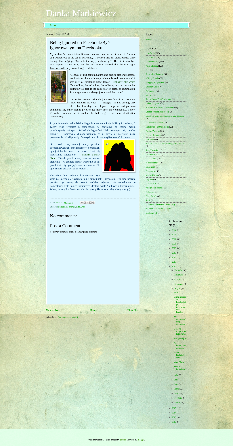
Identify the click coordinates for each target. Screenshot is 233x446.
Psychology (150, 91)
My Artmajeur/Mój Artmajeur (179, 321)
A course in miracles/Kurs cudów (160, 108)
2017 (174, 262)
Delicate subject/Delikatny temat (180, 331)
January (177, 402)
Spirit (148, 200)
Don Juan (150, 139)
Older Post (133, 310)
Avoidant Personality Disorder (158, 208)
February (178, 398)
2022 (174, 239)
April (177, 389)
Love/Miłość (151, 158)
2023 (174, 234)
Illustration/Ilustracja (154, 74)
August (177, 288)
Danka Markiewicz (81, 13)
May (176, 384)
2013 (174, 417)
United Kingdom (153, 103)
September (179, 284)
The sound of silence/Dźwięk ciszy (160, 204)
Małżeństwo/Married (154, 123)
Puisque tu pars (180, 338)
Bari (147, 70)
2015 (174, 408)
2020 (174, 248)
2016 (174, 266)
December (179, 270)
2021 (174, 244)
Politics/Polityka (153, 131)
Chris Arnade (151, 196)
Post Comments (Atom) (68, 317)
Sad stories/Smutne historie (157, 127)
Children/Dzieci (152, 87)
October (178, 279)
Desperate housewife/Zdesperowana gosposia (165, 116)
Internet (72, 207)
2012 (174, 422)
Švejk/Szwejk (151, 213)
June (176, 380)
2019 (174, 253)
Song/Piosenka (152, 150)
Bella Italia (63, 207)
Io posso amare (152, 163)
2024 (174, 230)
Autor (53, 25)
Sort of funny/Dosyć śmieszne (158, 99)
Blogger (141, 440)
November (179, 275)
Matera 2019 (151, 183)
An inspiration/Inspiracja (180, 345)
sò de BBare (179, 362)
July (176, 375)
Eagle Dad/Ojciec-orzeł (180, 355)
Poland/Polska (152, 66)
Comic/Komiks (152, 61)
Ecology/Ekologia (153, 135)
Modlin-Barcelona (179, 368)
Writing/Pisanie (152, 78)
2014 (174, 413)
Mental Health (152, 175)
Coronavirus (151, 171)
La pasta (149, 179)
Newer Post (53, 310)
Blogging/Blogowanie (155, 82)
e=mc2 (177, 292)
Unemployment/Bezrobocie (157, 112)
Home (93, 310)
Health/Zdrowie (152, 154)
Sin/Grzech (150, 167)
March (177, 393)
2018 (174, 257)
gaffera (123, 440)
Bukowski (150, 192)
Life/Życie (80, 207)
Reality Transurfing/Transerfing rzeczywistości (165, 143)
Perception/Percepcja (154, 188)
